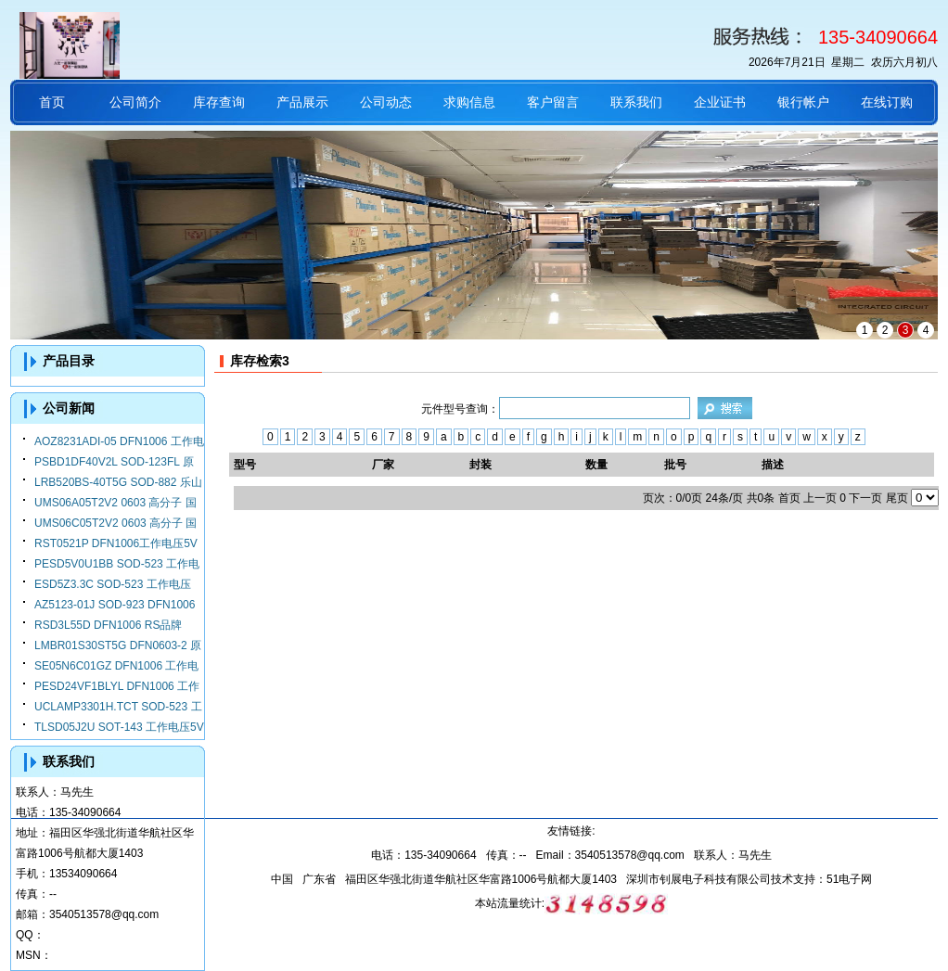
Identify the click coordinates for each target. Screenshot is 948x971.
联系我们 (636, 102)
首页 (52, 102)
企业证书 (720, 102)
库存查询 (219, 102)
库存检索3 (259, 360)
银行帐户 (803, 102)
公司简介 (135, 102)
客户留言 (553, 102)
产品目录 (69, 360)
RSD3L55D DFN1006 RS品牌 (108, 625)
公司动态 (386, 102)
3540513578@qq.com (104, 914)
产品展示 (302, 102)
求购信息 (469, 102)
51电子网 (849, 879)
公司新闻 (69, 408)
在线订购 (887, 102)
